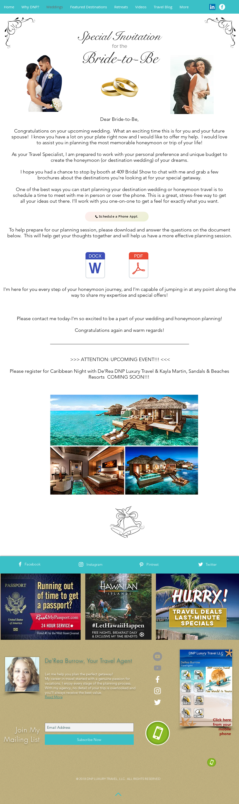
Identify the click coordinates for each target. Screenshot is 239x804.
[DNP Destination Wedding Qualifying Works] (95, 266)
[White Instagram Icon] (81, 564)
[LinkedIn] (212, 7)
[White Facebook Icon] (20, 564)
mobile (225, 729)
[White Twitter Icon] (201, 564)
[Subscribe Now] (89, 739)
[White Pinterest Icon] (141, 565)
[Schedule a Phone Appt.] (117, 216)
